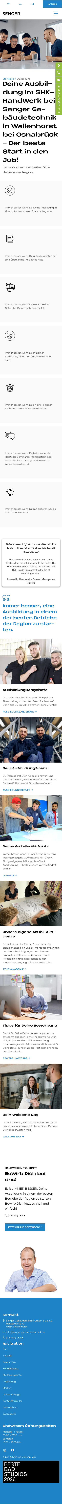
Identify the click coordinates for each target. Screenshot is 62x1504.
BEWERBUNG (58, 99)
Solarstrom (9, 1362)
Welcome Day (12, 1136)
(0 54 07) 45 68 (20, 4)
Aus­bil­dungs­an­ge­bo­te (25, 690)
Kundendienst (11, 1368)
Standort (8, 4)
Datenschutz (10, 1407)
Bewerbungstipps (15, 1058)
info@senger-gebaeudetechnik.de (32, 4)
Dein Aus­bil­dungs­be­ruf (26, 768)
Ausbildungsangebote (18, 711)
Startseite (8, 78)
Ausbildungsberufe (16, 789)
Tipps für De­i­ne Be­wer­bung (30, 1025)
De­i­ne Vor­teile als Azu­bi (26, 846)
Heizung (7, 1355)
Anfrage (52, 3)
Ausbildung (24, 78)
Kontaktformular (12, 1400)
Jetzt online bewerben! (24, 1227)
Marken (7, 1387)
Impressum (9, 1413)
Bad (5, 1349)
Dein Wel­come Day (20, 1115)
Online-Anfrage (11, 1394)
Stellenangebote (12, 1374)
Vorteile (8, 875)
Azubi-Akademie (13, 969)
